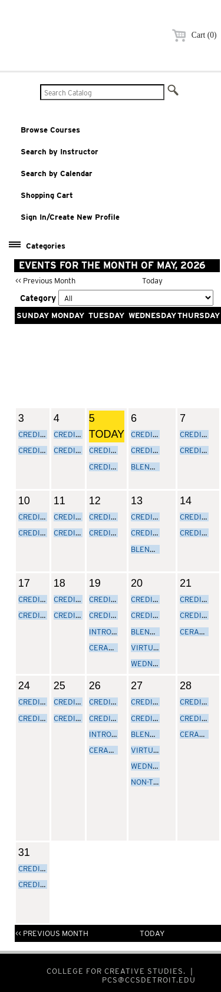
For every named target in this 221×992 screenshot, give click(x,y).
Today (152, 280)
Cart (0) (192, 35)
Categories (45, 246)
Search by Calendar (57, 173)
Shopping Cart (47, 195)
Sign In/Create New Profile (70, 217)
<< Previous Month (45, 280)
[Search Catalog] (102, 92)
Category (38, 298)
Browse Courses (50, 129)
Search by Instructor (59, 151)
